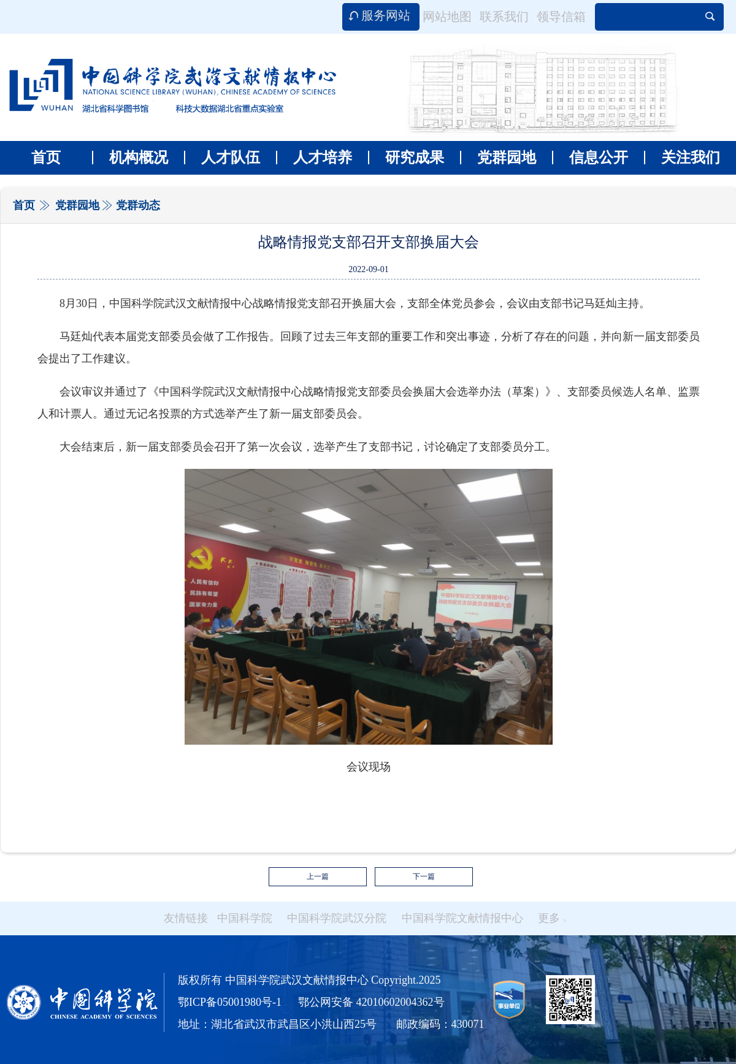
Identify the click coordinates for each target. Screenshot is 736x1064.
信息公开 (590, 157)
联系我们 (504, 16)
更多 (552, 918)
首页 (46, 157)
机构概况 (130, 157)
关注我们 (682, 157)
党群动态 (138, 205)
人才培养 (314, 157)
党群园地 (498, 157)
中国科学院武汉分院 (336, 918)
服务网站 (385, 15)
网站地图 (447, 16)
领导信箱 (561, 16)
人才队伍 (222, 157)
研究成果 (406, 157)
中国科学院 (244, 918)
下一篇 (424, 876)
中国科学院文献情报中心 (462, 918)
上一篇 (318, 876)
